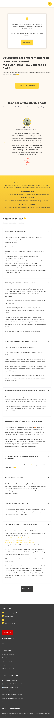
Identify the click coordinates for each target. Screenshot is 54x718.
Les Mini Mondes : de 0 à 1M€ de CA (11, 691)
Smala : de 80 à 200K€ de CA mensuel (12, 694)
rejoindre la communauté (27, 85)
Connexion (27, 42)
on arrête (7, 632)
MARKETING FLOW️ (8, 638)
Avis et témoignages (7, 657)
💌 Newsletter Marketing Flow (10, 687)
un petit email (32, 465)
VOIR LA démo (27, 588)
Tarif (3, 643)
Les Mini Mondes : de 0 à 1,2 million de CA (17, 537)
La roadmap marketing (8, 654)
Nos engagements (7, 661)
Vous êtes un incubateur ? (8, 668)
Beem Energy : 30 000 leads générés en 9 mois (20, 542)
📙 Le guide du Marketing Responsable (12, 683)
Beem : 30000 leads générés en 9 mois (12, 698)
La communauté (6, 650)
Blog (3, 701)
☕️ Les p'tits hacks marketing (9, 680)
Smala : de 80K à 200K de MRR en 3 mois (18, 540)
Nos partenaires (6, 664)
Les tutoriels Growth (7, 647)
